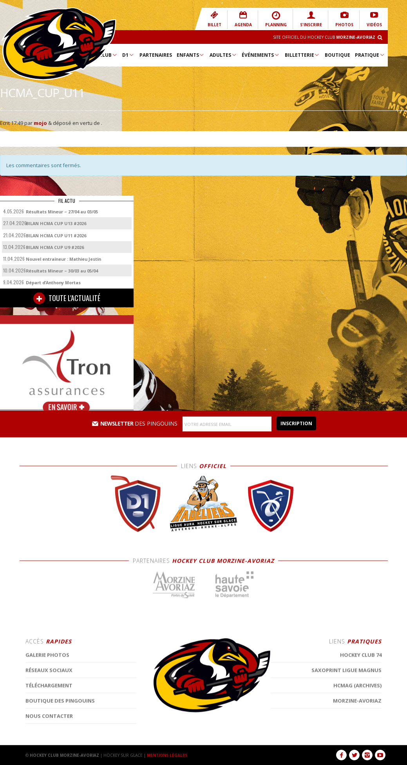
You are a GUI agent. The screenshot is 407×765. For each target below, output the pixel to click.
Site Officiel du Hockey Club (324, 37)
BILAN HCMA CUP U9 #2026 (55, 247)
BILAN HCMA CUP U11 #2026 (56, 235)
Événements (261, 55)
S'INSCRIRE (311, 19)
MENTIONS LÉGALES (167, 755)
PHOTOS (344, 19)
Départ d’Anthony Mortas (53, 282)
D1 (128, 55)
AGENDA (243, 19)
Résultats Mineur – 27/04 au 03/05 (62, 212)
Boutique (337, 55)
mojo (40, 122)
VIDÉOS (374, 19)
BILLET (214, 19)
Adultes (223, 55)
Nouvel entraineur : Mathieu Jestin (63, 259)
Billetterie (302, 55)
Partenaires (155, 55)
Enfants (191, 55)
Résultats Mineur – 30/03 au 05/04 (62, 271)
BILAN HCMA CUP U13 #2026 (56, 223)
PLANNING (276, 19)
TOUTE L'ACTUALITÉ (66, 298)
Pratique (370, 55)
